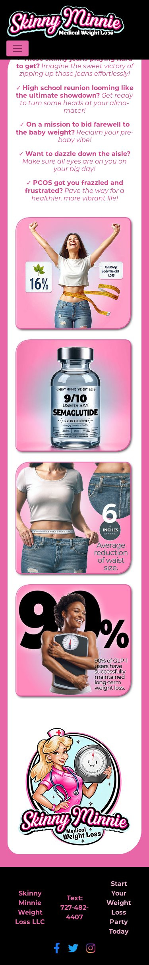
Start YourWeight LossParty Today (118, 908)
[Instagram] (90, 949)
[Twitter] (73, 949)
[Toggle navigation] (17, 48)
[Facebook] (57, 949)
